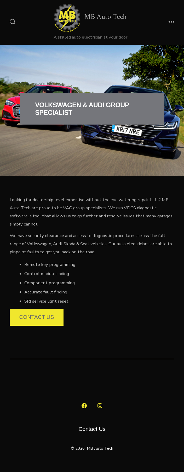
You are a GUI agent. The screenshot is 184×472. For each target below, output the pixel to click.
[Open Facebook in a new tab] (84, 405)
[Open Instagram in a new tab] (100, 405)
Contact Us (36, 317)
